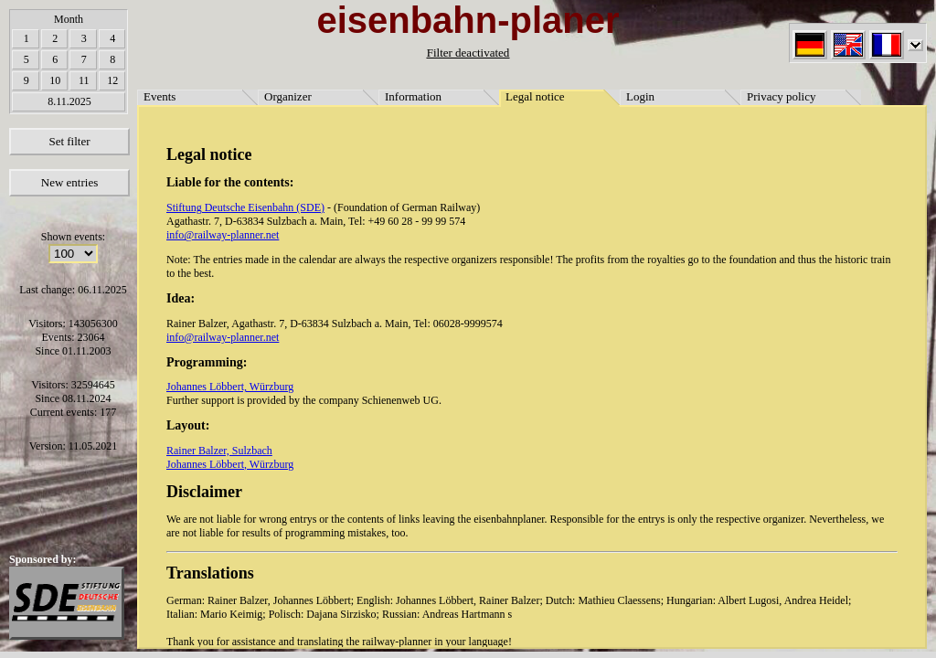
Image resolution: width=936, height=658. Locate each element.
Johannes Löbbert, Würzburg (229, 386)
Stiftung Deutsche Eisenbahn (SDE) (245, 207)
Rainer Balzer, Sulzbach (219, 450)
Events (160, 96)
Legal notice (535, 96)
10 (54, 80)
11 (84, 80)
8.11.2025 (69, 101)
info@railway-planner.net (222, 234)
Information (413, 96)
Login (640, 96)
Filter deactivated (468, 52)
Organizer (288, 96)
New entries (69, 182)
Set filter (69, 141)
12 (112, 80)
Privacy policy (781, 96)
